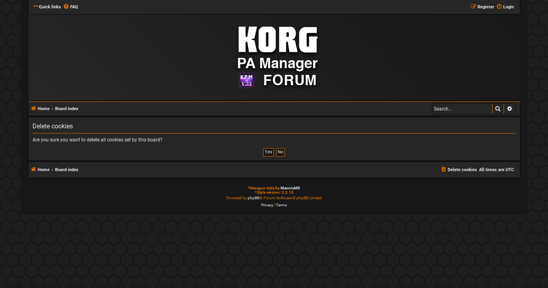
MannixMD (290, 188)
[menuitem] (70, 7)
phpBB (254, 198)
